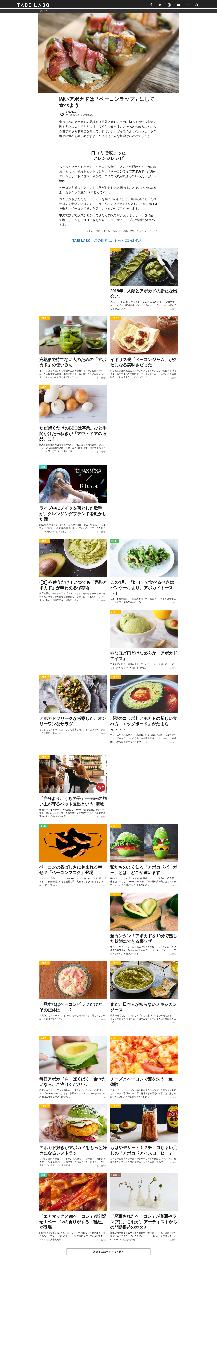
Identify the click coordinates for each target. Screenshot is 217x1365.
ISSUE (114, 542)
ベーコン (144, 232)
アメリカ (107, 232)
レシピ (154, 232)
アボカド (134, 232)
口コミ (91, 232)
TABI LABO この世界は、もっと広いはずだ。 (108, 242)
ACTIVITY (115, 251)
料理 (99, 232)
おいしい (117, 232)
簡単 (126, 232)
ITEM (42, 468)
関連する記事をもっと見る (108, 1253)
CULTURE (115, 1176)
